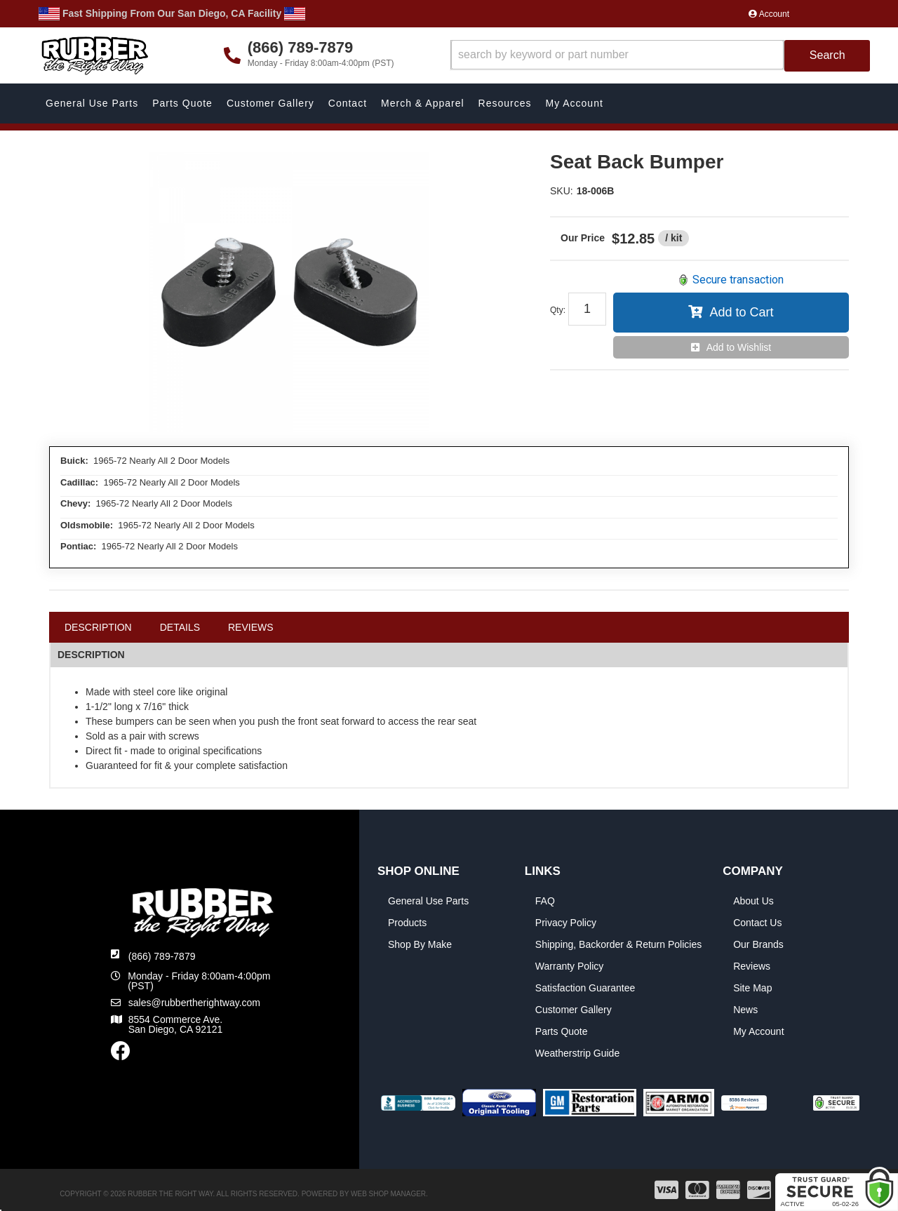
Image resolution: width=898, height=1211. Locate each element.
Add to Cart (741, 312)
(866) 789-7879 (162, 956)
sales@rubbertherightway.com (194, 1003)
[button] (660, 56)
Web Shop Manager (388, 1194)
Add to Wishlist (739, 347)
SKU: (561, 190)
